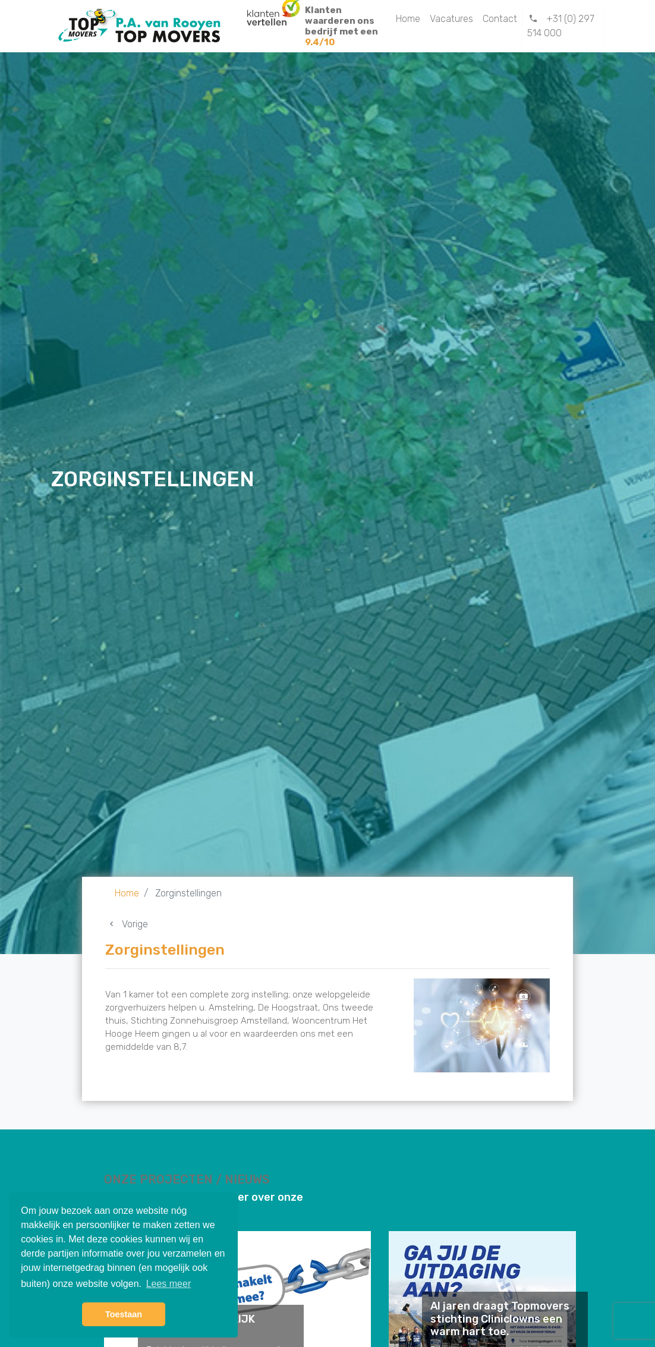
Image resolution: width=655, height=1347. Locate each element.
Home (408, 18)
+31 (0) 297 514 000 (561, 26)
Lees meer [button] (168, 1284)
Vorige (127, 924)
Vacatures (451, 18)
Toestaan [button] (123, 1314)
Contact (500, 18)
